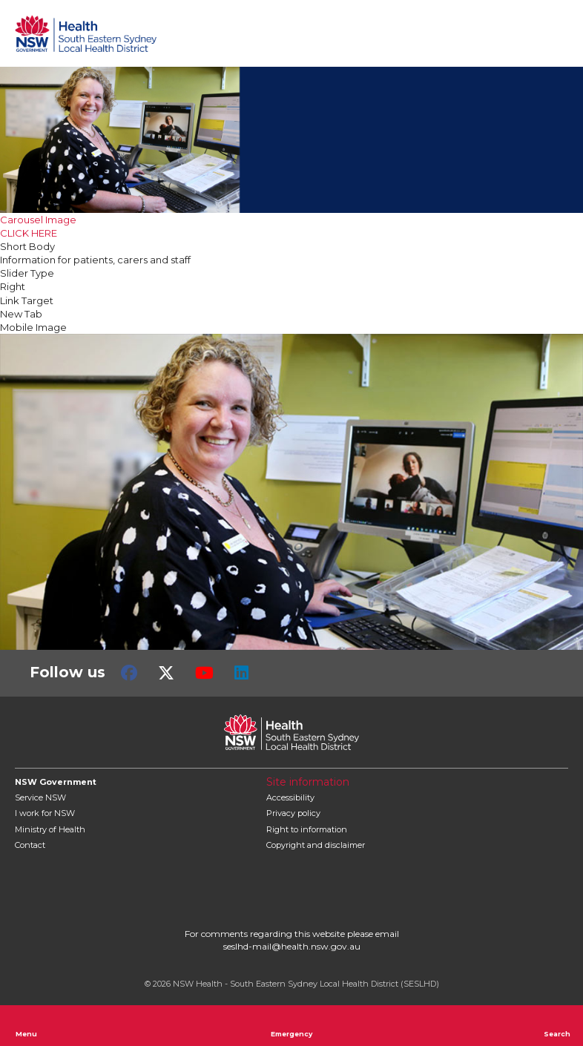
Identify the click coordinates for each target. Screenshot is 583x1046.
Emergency (291, 1025)
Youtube (204, 673)
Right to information (306, 829)
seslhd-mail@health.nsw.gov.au (291, 946)
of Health (50, 829)
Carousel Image (38, 220)
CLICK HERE (28, 233)
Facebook (129, 673)
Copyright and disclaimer (315, 845)
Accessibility (290, 797)
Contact (30, 845)
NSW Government (55, 782)
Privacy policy (293, 813)
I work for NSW (45, 813)
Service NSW (40, 797)
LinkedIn (241, 673)
